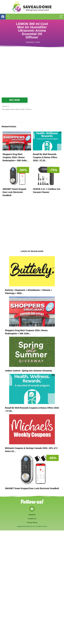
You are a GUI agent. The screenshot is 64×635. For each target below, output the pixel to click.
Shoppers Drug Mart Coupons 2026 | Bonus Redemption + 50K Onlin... (16, 157)
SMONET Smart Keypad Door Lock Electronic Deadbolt (14, 192)
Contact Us (32, 519)
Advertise (32, 515)
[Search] (8, 17)
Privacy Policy (32, 523)
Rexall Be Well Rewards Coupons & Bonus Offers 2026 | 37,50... (45, 157)
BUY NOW (14, 100)
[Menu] (61, 17)
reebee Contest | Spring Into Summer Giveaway (28, 370)
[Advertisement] (29, 78)
